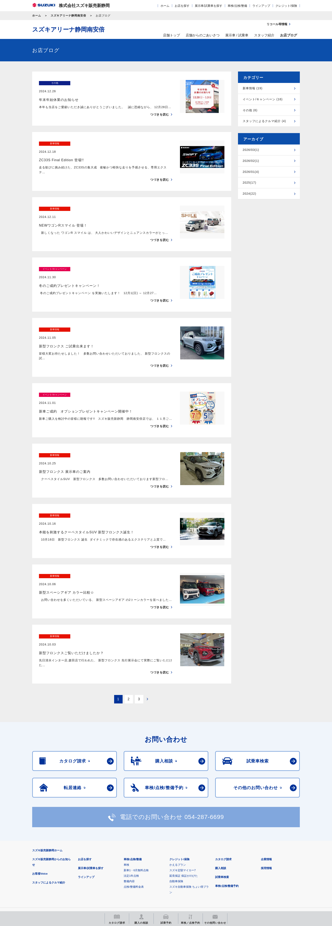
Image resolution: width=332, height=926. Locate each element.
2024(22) (249, 193)
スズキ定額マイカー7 (182, 816)
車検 (126, 811)
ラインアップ (261, 5)
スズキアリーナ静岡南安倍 (68, 15)
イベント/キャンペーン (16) (263, 99)
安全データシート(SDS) (47, 859)
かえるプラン (177, 811)
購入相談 (220, 814)
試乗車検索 (222, 823)
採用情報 (266, 814)
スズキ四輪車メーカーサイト (54, 880)
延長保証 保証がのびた (183, 822)
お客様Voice (40, 820)
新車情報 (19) (253, 88)
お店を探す (182, 5)
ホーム (164, 5)
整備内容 (129, 827)
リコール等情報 (212, 880)
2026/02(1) (251, 160)
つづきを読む (159, 106)
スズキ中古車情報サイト (265, 880)
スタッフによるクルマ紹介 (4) (264, 121)
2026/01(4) (251, 171)
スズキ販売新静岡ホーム (47, 796)
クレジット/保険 (286, 5)
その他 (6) (250, 110)
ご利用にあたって (82, 859)
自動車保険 (176, 827)
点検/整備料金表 (134, 833)
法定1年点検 (131, 822)
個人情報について (112, 859)
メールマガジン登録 (159, 880)
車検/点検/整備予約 (227, 832)
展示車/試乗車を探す (208, 5)
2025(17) (249, 182)
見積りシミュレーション (107, 880)
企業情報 (266, 805)
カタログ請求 (223, 805)
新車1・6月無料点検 (136, 816)
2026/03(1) (251, 149)
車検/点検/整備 (237, 5)
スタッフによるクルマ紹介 (48, 829)
